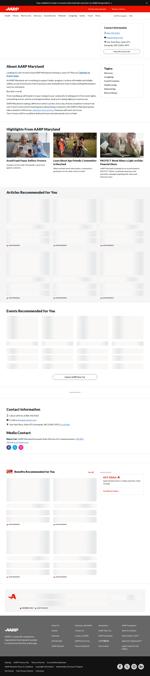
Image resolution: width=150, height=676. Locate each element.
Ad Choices (9, 671)
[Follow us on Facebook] (8, 447)
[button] (138, 11)
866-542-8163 (113, 33)
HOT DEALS (110, 477)
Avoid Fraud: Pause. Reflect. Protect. (26, 160)
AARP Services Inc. (82, 641)
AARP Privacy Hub (21, 662)
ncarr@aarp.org (21, 442)
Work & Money (110, 93)
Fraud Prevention (111, 81)
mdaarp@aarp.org (115, 37)
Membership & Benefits (97, 9)
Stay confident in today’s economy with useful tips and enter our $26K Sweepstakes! (73, 3)
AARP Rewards (58, 646)
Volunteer (55, 636)
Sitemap (8, 662)
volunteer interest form (43, 110)
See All (91, 472)
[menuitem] (7, 17)
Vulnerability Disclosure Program (69, 666)
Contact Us (79, 630)
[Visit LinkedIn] (141, 666)
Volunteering (109, 89)
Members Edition (118, 9)
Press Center (103, 646)
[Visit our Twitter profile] (15, 447)
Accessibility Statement (56, 662)
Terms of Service (38, 662)
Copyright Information (45, 666)
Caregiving (108, 77)
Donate (55, 630)
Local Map (65, 424)
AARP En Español (120, 16)
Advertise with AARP (83, 625)
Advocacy (108, 73)
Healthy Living (110, 85)
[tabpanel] (129, 15)
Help (131, 16)
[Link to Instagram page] (21, 447)
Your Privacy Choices (24, 671)
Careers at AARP (82, 636)
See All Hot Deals (110, 491)
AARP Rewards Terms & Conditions (19, 666)
